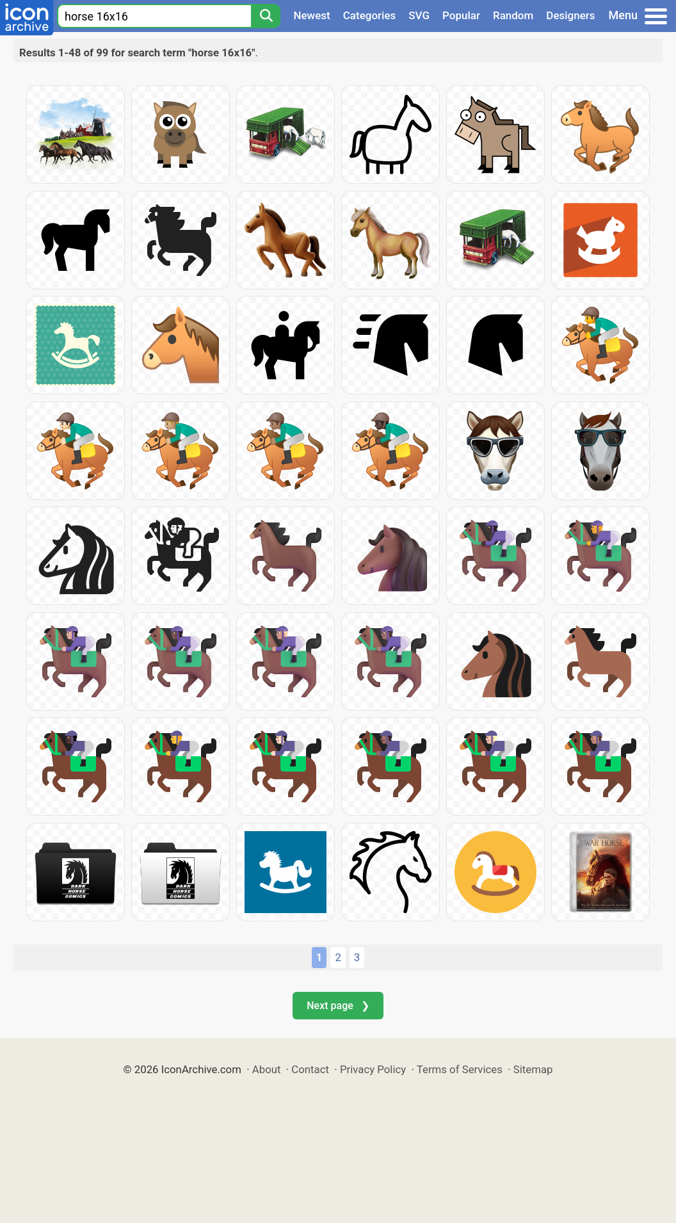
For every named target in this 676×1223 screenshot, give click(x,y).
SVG (419, 15)
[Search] (265, 16)
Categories (369, 15)
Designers (570, 15)
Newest (311, 15)
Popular (461, 15)
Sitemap (533, 1069)
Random (513, 15)
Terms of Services (460, 1069)
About (266, 1069)
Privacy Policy (373, 1069)
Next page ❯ (338, 1006)
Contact (310, 1069)
